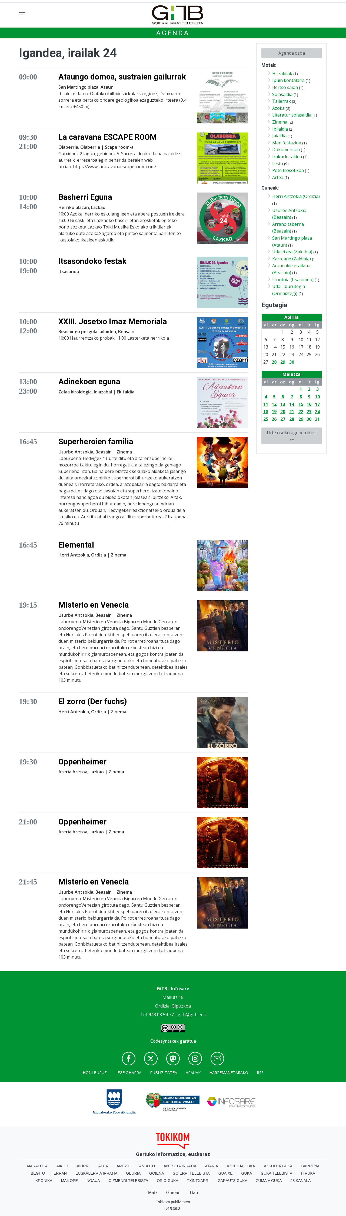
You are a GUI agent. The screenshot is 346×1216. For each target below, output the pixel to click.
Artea (277, 177)
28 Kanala (301, 1180)
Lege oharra (128, 1072)
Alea (103, 1166)
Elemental (76, 544)
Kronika (43, 1180)
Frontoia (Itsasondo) (293, 280)
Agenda (173, 33)
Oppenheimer (82, 761)
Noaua (93, 1180)
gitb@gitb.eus (192, 1015)
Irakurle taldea (287, 157)
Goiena (156, 1173)
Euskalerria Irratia (96, 1173)
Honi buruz (95, 1072)
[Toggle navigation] (22, 15)
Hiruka (308, 1173)
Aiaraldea (37, 1166)
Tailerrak (281, 101)
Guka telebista (276, 1173)
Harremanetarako (228, 1072)
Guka (246, 1173)
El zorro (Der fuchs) (92, 701)
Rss (260, 1072)
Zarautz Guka (232, 1180)
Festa (277, 164)
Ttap (193, 1192)
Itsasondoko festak (92, 261)
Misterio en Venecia (93, 604)
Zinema (279, 122)
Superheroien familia (95, 441)
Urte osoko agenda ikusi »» (292, 436)
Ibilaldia (280, 129)
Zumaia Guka (269, 1180)
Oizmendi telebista (128, 1180)
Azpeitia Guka (241, 1166)
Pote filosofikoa (288, 170)
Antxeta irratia (180, 1166)
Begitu (38, 1173)
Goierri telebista (190, 1173)
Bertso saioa (285, 87)
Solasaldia (282, 94)
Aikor (62, 1166)
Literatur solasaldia (291, 115)
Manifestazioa (286, 143)
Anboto (147, 1166)
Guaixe (225, 1173)
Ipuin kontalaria (288, 80)
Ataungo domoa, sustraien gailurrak (122, 76)
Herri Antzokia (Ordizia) (296, 196)
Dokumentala (286, 150)
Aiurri (83, 1166)
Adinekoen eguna (89, 381)
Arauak (193, 1072)
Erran (60, 1173)
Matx (153, 1192)
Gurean (173, 1192)
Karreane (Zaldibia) (291, 259)
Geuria (133, 1173)
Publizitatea (163, 1072)
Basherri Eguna (85, 197)
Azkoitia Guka (278, 1166)
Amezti (123, 1166)
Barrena (310, 1166)
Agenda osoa (291, 53)
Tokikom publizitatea (173, 1202)
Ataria (211, 1166)
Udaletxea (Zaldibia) (292, 252)
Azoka (278, 108)
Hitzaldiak (282, 74)
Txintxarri (198, 1180)
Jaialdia (279, 136)
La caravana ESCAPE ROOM (107, 137)
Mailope (69, 1180)
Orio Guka (167, 1180)
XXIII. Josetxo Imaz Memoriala (112, 321)
